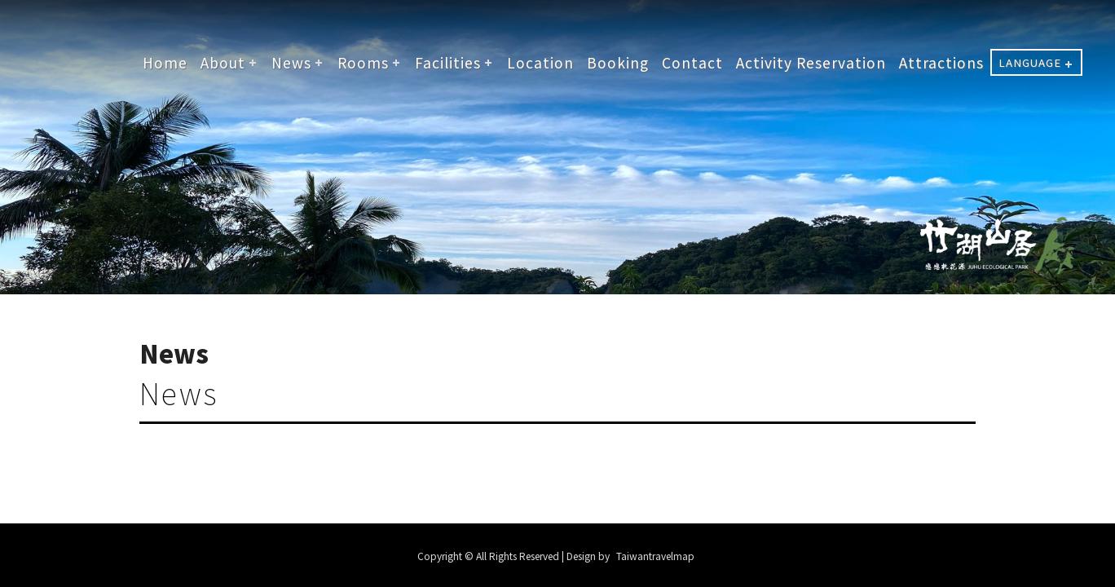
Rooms (363, 62)
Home (165, 62)
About (223, 62)
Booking (618, 62)
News (291, 62)
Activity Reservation (811, 62)
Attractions (941, 62)
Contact (692, 62)
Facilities (448, 62)
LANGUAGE (1029, 62)
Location (540, 62)
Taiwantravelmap (655, 556)
